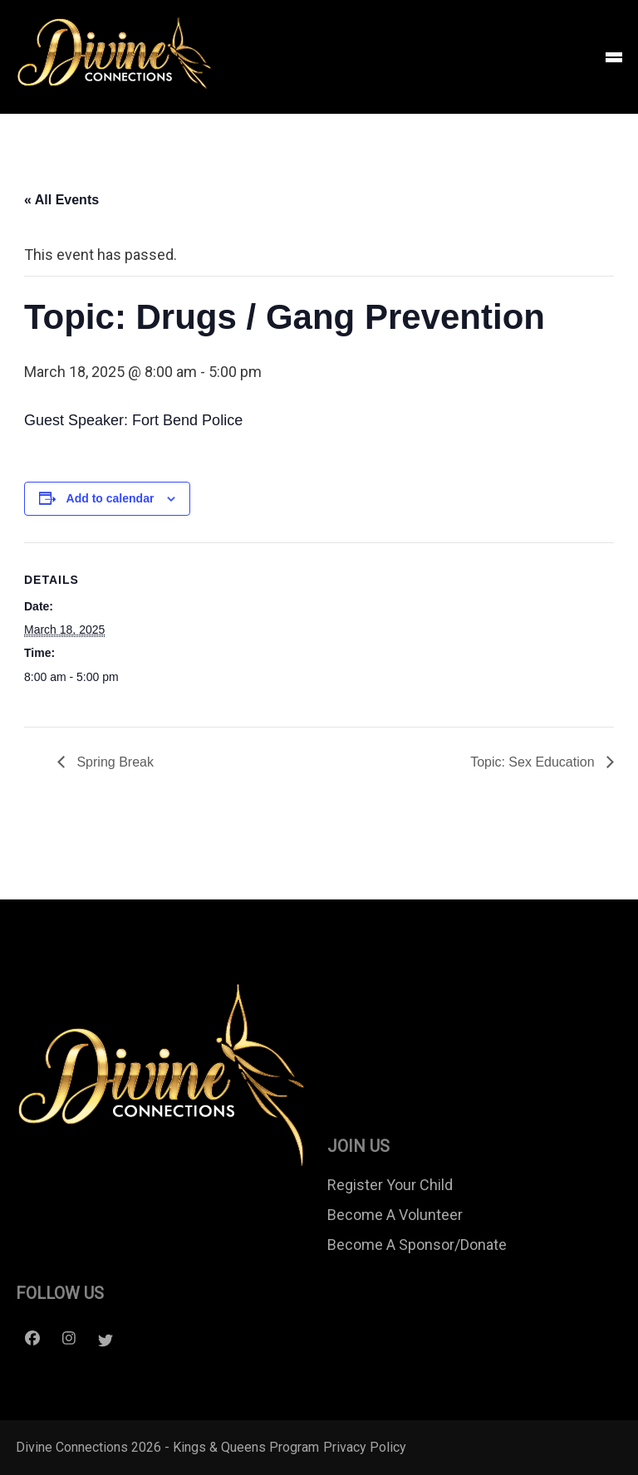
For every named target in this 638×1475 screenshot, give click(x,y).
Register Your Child (390, 1184)
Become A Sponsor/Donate (417, 1244)
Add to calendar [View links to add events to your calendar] (110, 498)
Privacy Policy (364, 1447)
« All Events (61, 200)
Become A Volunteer (395, 1214)
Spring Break (113, 762)
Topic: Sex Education (534, 762)
